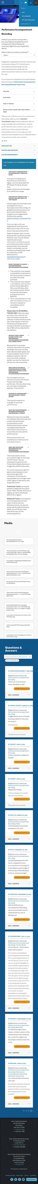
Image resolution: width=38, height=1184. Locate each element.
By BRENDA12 (12, 1018)
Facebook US (11, 1179)
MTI (23, 12)
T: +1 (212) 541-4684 (19, 1129)
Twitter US (15, 1179)
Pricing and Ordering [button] (10, 150)
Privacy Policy (19, 1175)
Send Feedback (32, 1179)
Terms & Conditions (10, 1175)
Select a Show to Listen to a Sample (14, 52)
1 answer (13, 695)
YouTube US (19, 1179)
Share (5, 140)
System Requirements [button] (10, 154)
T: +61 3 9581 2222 (19, 1164)
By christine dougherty (17, 671)
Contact (26, 1175)
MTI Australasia (28, 20)
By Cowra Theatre (14, 705)
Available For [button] (7, 146)
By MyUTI (11, 849)
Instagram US (23, 1179)
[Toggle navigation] (2, 2)
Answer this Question (21, 688)
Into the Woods (21, 945)
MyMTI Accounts (21, 3)
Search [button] (31, 3)
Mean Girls (19, 1027)
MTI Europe (26, 16)
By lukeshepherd (14, 936)
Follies (18, 824)
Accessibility (33, 1175)
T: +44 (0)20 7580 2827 (19, 1145)
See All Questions (11, 660)
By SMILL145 (12, 815)
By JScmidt (12, 744)
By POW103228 (13, 894)
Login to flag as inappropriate (20, 673)
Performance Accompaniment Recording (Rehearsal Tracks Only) (17, 1074)
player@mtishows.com (15, 257)
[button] (25, 3)
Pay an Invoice (25, 24)
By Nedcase (12, 1063)
